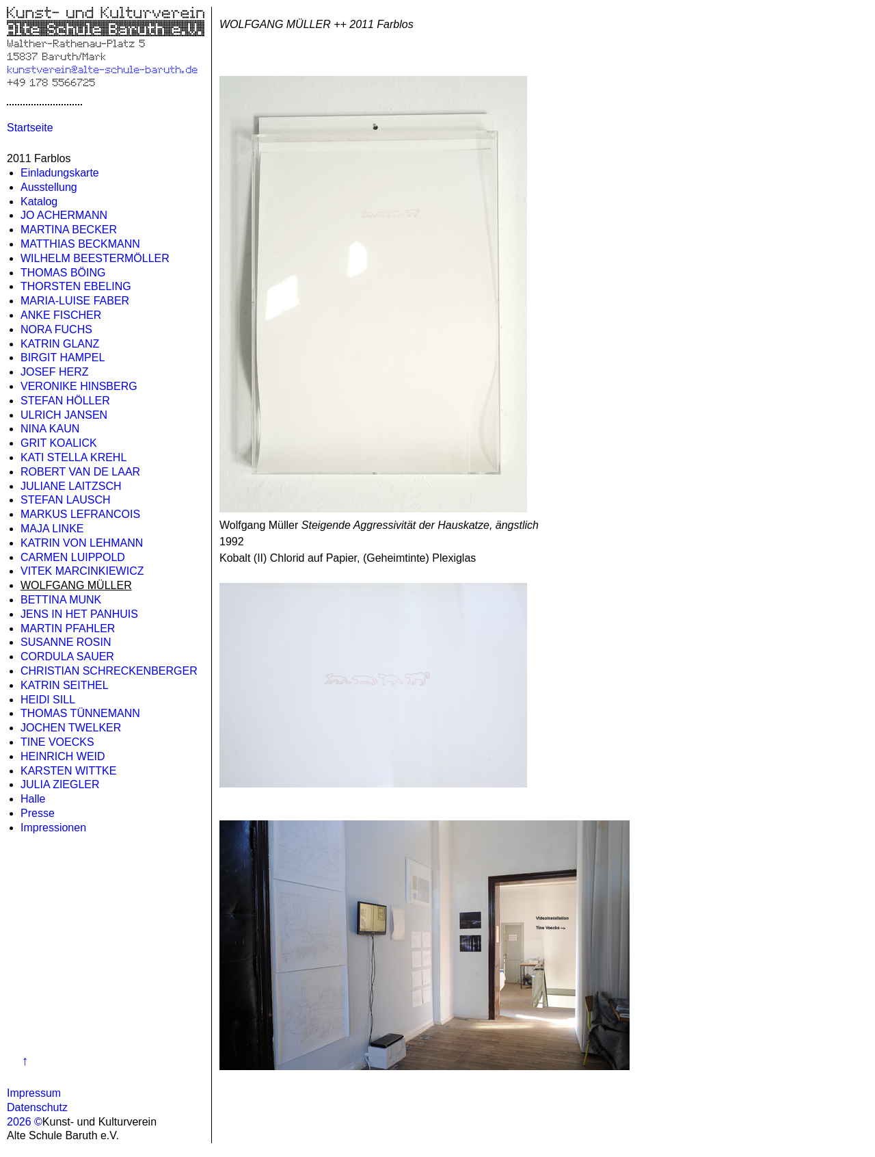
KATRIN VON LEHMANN (82, 543)
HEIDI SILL (48, 699)
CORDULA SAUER (67, 656)
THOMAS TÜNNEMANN (80, 713)
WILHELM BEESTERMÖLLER (95, 258)
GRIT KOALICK (59, 443)
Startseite (30, 127)
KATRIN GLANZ (60, 344)
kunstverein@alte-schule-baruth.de (102, 68)
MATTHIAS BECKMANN (80, 244)
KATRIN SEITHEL (65, 685)
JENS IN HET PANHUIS (79, 614)
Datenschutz (37, 1107)
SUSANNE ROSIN (66, 642)
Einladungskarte (60, 173)
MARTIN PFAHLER (68, 628)
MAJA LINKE (52, 528)
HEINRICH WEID (63, 756)
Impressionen (53, 827)
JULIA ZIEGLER (60, 784)
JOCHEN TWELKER (71, 727)
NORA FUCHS (56, 329)
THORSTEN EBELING (76, 286)
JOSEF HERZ (55, 372)
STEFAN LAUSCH (66, 500)
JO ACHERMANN (64, 215)
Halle (33, 799)
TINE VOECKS (57, 742)
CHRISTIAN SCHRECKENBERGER (109, 671)
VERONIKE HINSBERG (79, 386)
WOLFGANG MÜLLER (76, 585)
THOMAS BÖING (63, 272)
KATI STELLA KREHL (73, 457)
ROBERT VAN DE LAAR (80, 472)
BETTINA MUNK (61, 600)
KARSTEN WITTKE (68, 771)
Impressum (34, 1093)
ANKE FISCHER (61, 315)
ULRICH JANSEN (64, 415)
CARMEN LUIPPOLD (73, 557)
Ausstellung (49, 187)
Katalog (39, 201)
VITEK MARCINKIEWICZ (82, 571)
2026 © (24, 1122)
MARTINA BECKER (69, 229)
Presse (38, 813)
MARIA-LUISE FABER (75, 301)
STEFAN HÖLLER (65, 400)
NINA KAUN (50, 428)
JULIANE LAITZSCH (71, 486)
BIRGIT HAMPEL (63, 357)
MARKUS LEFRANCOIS (80, 514)
